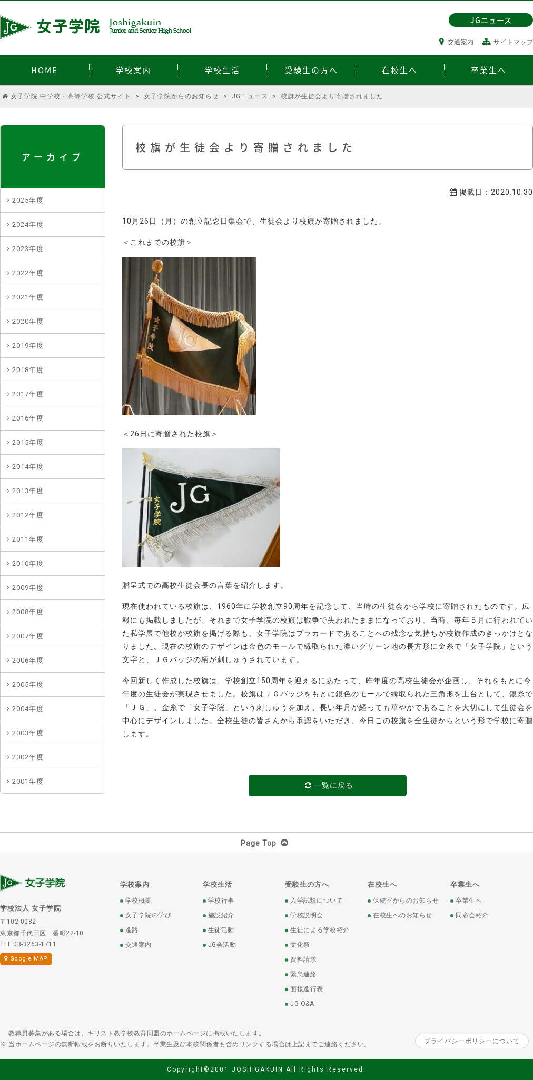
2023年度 (28, 249)
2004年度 (28, 709)
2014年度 (28, 467)
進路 (132, 930)
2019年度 (28, 345)
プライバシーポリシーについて (472, 1041)
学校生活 (217, 884)
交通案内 (456, 42)
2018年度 (28, 370)
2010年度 (28, 563)
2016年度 (28, 418)
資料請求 (303, 959)
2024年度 (28, 224)
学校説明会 (306, 915)
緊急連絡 (303, 974)
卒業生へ (465, 884)
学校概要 (138, 900)
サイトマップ (508, 42)
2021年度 (28, 297)
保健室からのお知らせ (406, 900)
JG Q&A (302, 1003)
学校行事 (221, 900)
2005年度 (28, 684)
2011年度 (28, 539)
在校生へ (382, 884)
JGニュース (491, 20)
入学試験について (316, 900)
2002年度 (28, 757)
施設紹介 (221, 915)
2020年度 (28, 321)
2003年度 (28, 733)
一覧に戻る (329, 785)
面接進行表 (306, 989)
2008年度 (28, 612)
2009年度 (28, 588)
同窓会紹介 (472, 915)
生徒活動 (221, 930)
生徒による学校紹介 (320, 930)
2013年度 (28, 491)
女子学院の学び (148, 915)
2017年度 (28, 394)
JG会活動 (222, 944)
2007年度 (28, 636)
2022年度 (28, 273)
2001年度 (28, 781)
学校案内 (135, 884)
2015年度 (28, 442)
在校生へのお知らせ (402, 915)
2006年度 (28, 660)
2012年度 (28, 515)
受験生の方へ (307, 884)
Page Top (267, 842)
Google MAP (26, 958)
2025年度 (28, 200)
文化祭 (300, 944)
